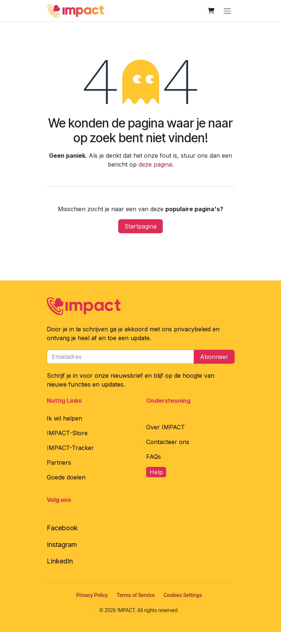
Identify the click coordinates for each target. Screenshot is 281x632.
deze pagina (155, 164)
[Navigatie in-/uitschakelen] (227, 10)
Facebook (62, 528)
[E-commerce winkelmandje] (211, 10)
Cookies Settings (183, 595)
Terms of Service (136, 595)
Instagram (62, 544)
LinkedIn (60, 561)
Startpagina (140, 226)
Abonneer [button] (214, 356)
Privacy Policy (92, 595)
